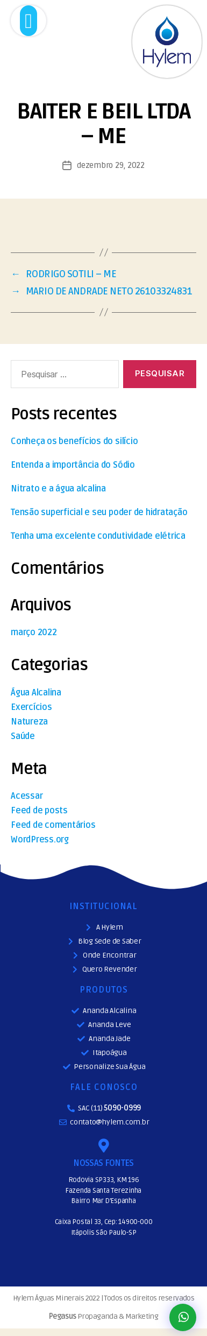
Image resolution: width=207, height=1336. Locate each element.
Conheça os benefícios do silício (74, 441)
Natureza (29, 721)
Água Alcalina (36, 692)
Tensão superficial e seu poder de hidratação (99, 512)
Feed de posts (39, 810)
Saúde (23, 736)
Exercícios (31, 707)
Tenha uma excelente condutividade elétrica (98, 536)
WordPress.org (40, 839)
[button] (29, 20)
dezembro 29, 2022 (111, 165)
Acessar (26, 796)
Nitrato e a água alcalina (58, 488)
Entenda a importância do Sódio (73, 465)
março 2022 (34, 632)
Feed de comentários (53, 825)
